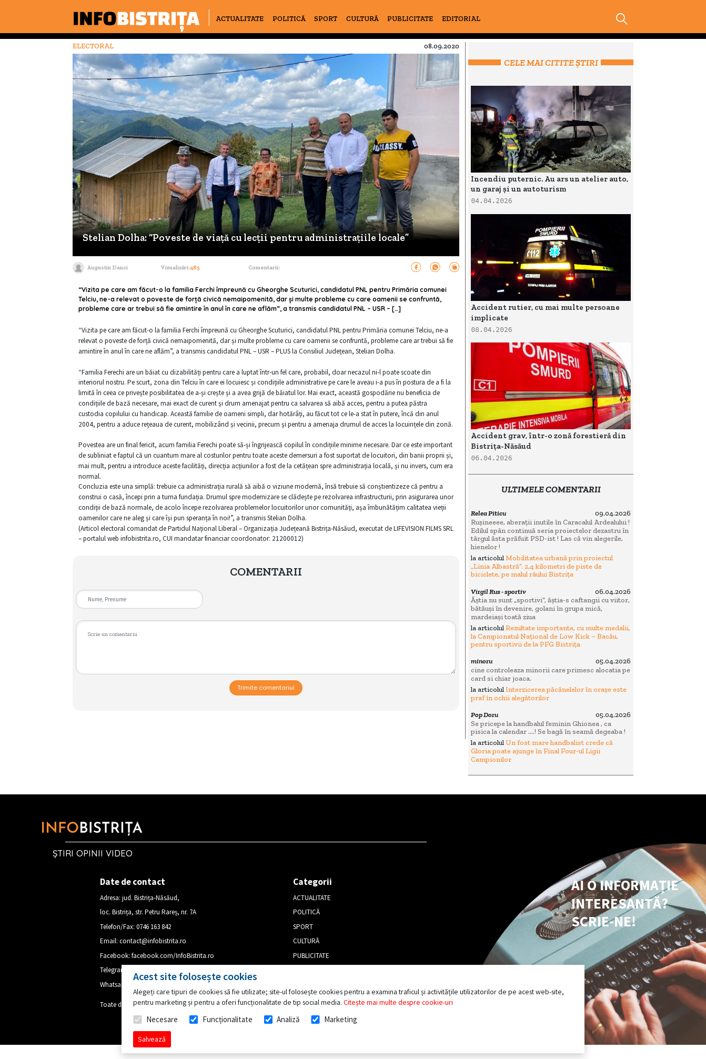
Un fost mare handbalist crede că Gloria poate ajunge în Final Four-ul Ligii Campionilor (542, 750)
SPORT (325, 19)
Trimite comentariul (266, 687)
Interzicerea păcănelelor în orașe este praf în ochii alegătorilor (549, 693)
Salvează (152, 1039)
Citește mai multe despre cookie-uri (398, 1002)
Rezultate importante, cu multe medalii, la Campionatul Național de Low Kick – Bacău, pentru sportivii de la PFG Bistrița (550, 636)
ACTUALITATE (240, 19)
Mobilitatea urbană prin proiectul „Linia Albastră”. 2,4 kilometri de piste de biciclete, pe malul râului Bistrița (542, 566)
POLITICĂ (289, 19)
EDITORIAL (461, 19)
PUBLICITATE (410, 19)
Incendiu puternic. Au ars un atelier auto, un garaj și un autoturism (549, 184)
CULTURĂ (362, 19)
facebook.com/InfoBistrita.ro (173, 955)
